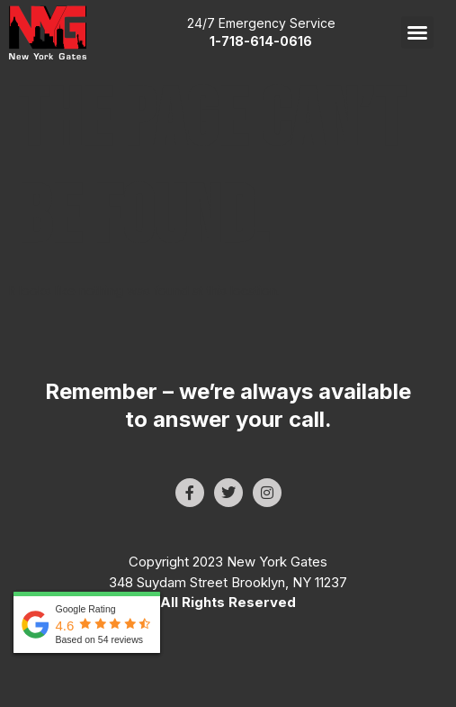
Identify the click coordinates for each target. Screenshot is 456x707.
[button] (417, 32)
